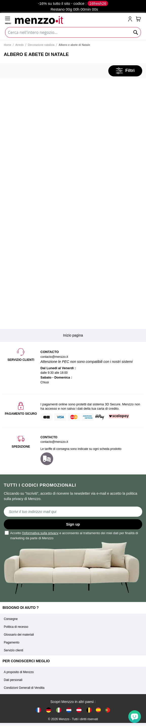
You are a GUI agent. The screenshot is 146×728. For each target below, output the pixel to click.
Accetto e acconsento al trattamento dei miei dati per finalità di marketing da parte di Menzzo (71, 535)
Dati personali (13, 680)
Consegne (11, 619)
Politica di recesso (16, 627)
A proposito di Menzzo (19, 672)
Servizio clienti (13, 650)
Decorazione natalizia (41, 44)
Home (7, 44)
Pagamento (11, 642)
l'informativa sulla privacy (40, 533)
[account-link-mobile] (131, 19)
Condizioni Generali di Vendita (24, 688)
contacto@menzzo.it (54, 442)
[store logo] (70, 19)
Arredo (19, 44)
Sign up (73, 524)
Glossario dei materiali (19, 634)
